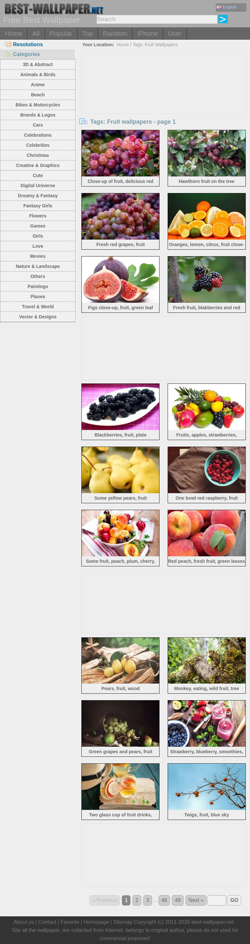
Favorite (70, 922)
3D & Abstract (38, 64)
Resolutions (24, 44)
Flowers (38, 215)
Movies (37, 256)
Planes (38, 296)
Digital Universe (38, 185)
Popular (61, 33)
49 (178, 900)
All (35, 33)
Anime (38, 84)
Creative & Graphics (38, 165)
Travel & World (38, 306)
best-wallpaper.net (212, 922)
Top (87, 33)
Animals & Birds (37, 74)
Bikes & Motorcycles (38, 104)
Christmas (38, 155)
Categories (22, 54)
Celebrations (38, 135)
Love (38, 246)
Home (13, 33)
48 (164, 900)
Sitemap (122, 922)
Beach (38, 94)
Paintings (38, 286)
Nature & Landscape (38, 266)
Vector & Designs (38, 316)
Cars (38, 125)
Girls (38, 236)
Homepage (96, 922)
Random (115, 33)
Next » (195, 900)
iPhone (147, 33)
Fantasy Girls (37, 205)
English (226, 7)
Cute (38, 175)
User (175, 33)
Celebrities (37, 145)
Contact (47, 922)
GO (234, 900)
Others (38, 276)
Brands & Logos (37, 115)
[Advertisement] (164, 98)
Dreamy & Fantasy (38, 195)
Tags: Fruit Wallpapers (155, 44)
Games (38, 226)
